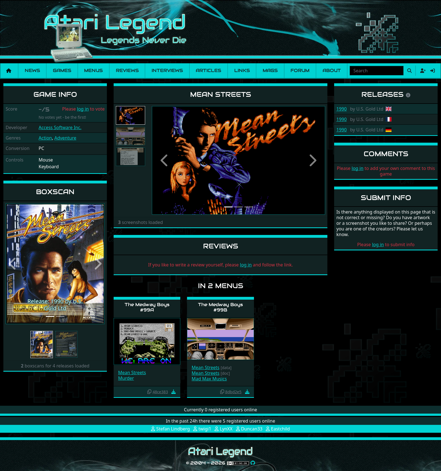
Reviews (127, 70)
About (332, 70)
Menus (93, 70)
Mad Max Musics (209, 379)
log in (83, 109)
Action (45, 138)
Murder (126, 378)
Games (62, 70)
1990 (341, 109)
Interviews (167, 70)
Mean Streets (132, 372)
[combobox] (377, 70)
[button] (13, 263)
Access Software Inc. (60, 127)
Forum (300, 70)
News (32, 70)
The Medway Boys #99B (220, 307)
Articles (208, 70)
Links (242, 70)
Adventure (65, 138)
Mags (270, 70)
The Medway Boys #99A (147, 307)
